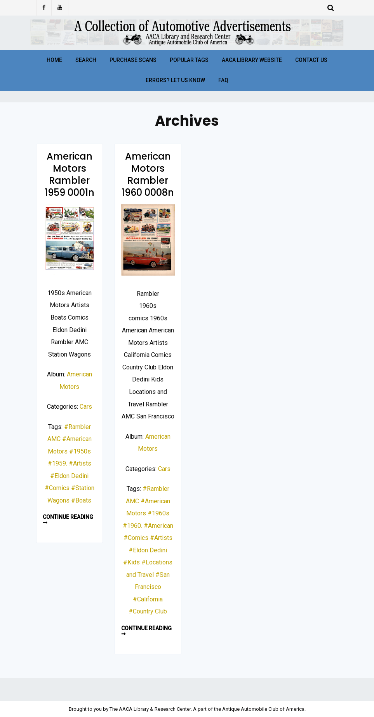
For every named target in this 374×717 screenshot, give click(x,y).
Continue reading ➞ (68, 519)
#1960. (132, 525)
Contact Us (311, 60)
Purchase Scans (133, 60)
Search (85, 60)
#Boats (81, 500)
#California (148, 599)
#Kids (131, 562)
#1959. (57, 463)
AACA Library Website (252, 60)
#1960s (158, 513)
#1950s (80, 451)
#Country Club (148, 611)
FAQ (223, 80)
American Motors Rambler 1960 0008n (148, 174)
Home (54, 60)
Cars (86, 406)
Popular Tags (189, 60)
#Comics (57, 488)
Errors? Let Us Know (175, 80)
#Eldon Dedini (69, 476)
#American (158, 525)
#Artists (80, 463)
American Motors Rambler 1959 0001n (69, 174)
